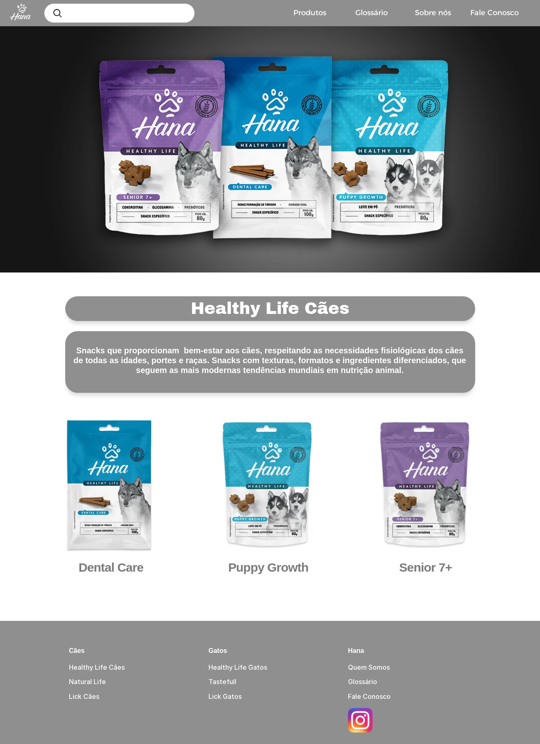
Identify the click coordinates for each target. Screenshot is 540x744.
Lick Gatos (225, 696)
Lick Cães (84, 696)
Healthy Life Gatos (237, 667)
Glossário (371, 12)
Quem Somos (369, 667)
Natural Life (87, 682)
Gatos (217, 650)
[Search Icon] (57, 13)
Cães (77, 650)
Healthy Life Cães (97, 667)
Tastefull (222, 682)
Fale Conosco (369, 696)
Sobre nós (433, 12)
